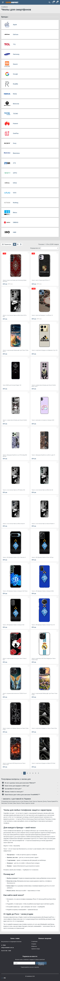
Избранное (34, 946)
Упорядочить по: (35, 248)
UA (2, 978)
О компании (34, 941)
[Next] (38, 773)
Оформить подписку (41, 963)
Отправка (33, 944)
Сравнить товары (35, 948)
